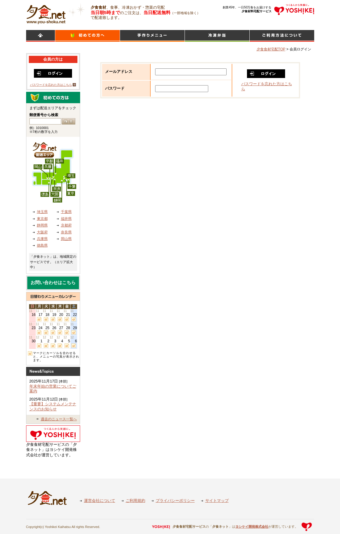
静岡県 (42, 225)
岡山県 (66, 239)
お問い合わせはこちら (53, 282)
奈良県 (66, 232)
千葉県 (66, 212)
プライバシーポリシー (175, 500)
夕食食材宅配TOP (271, 49)
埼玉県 (42, 212)
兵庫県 (42, 239)
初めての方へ (87, 36)
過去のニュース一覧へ (59, 419)
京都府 (66, 225)
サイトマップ (217, 500)
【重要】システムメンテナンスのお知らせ (52, 406)
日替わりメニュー (152, 36)
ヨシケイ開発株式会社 (251, 526)
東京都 (42, 219)
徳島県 (42, 245)
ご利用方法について (282, 36)
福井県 (66, 219)
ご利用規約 (135, 500)
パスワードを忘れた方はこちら (51, 84)
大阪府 (42, 232)
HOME (40, 36)
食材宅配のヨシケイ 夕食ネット (46, 13)
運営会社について (99, 500)
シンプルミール (217, 36)
